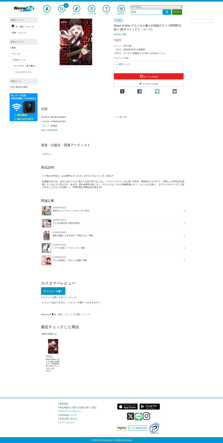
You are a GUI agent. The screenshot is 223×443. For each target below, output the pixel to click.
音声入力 (177, 12)
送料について (124, 64)
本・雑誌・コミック (63, 314)
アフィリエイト (67, 422)
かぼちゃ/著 (120, 34)
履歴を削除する (49, 334)
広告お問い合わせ (68, 418)
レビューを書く (122, 58)
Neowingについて (68, 415)
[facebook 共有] (139, 90)
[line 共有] (157, 90)
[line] (138, 417)
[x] (130, 416)
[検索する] (167, 12)
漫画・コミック (83, 314)
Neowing (45, 314)
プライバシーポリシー (70, 411)
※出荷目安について (157, 53)
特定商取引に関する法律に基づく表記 (78, 407)
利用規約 (64, 404)
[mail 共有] (175, 90)
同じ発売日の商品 (20, 87)
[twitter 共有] (122, 90)
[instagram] (146, 416)
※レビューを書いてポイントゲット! (58, 297)
